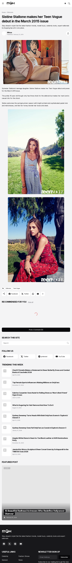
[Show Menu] (3, 3)
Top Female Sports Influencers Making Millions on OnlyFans (35, 383)
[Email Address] (47, 557)
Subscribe (64, 557)
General (5, 560)
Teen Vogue (16, 288)
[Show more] (43, 294)
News (21, 560)
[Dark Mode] (65, 3)
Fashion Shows (24, 556)
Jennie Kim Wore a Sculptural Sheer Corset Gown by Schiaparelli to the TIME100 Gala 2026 (40, 450)
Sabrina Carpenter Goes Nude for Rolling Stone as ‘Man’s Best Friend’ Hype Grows (39, 394)
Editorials (10, 12)
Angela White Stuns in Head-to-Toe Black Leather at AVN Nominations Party (40, 439)
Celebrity (5, 556)
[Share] (68, 33)
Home (4, 12)
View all (30, 302)
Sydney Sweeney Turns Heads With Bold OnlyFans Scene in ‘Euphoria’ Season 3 (40, 416)
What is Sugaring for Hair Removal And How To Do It (32, 405)
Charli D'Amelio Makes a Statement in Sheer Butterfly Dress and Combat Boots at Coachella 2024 (41, 371)
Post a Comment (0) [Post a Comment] (36, 330)
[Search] (69, 3)
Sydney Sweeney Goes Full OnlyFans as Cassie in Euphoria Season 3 (39, 428)
